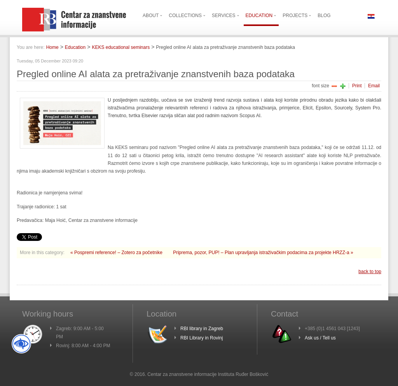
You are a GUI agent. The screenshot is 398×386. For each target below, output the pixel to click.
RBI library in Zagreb (201, 328)
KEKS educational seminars (121, 47)
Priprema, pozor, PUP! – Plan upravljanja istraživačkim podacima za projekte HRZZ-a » (263, 252)
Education (75, 47)
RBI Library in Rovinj (201, 338)
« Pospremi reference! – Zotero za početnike (117, 252)
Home (52, 47)
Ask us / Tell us (320, 338)
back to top (369, 271)
